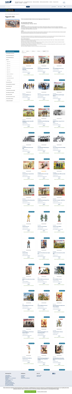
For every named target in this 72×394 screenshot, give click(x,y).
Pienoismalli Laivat (9, 86)
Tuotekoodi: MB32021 (56, 307)
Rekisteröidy (39, 376)
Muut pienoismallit (9, 94)
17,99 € (28, 336)
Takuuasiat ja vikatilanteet (9, 382)
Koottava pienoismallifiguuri (26, 72)
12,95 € (44, 99)
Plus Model (23, 225)
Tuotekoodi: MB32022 (41, 334)
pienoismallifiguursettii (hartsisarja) (42, 229)
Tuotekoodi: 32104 (40, 122)
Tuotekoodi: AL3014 (25, 359)
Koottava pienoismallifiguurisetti (26, 335)
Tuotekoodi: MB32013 (25, 281)
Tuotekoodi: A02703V (56, 280)
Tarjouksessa (23, 375)
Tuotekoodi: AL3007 (55, 227)
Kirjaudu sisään (39, 375)
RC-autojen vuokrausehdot (9, 385)
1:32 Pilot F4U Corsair (25, 226)
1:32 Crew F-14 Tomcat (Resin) (42, 226)
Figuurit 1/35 (8, 67)
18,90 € (28, 204)
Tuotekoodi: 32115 (40, 201)
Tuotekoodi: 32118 (24, 334)
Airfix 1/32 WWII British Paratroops (58, 68)
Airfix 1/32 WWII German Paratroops (27, 305)
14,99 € (59, 310)
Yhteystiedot (7, 377)
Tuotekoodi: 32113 (55, 175)
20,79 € (59, 230)
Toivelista (60, 6)
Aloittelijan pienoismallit (10, 92)
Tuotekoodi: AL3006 (25, 254)
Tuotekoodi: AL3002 (25, 227)
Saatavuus (38, 51)
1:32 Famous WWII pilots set (26, 94)
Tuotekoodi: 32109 (55, 148)
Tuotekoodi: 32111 (40, 175)
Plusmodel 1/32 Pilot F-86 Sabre (58, 331)
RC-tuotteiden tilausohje (9, 384)
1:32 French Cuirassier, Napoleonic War (43, 94)
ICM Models (24, 67)
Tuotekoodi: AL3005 (40, 227)
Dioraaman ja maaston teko (10, 96)
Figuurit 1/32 (8, 69)
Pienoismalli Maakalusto (10, 57)
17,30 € (28, 99)
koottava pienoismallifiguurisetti (57, 71)
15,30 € (59, 72)
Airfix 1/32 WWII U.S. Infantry (57, 279)
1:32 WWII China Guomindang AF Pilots (43, 200)
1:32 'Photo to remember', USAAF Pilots (59, 200)
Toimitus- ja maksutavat (9, 379)
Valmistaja (33, 51)
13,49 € (59, 364)
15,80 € (59, 283)
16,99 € (28, 284)
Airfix (53, 67)
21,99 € (28, 362)
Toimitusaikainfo (8, 380)
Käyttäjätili (53, 6)
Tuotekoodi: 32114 (24, 201)
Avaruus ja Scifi (8, 88)
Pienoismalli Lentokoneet (10, 53)
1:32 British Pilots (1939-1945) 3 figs (43, 68)
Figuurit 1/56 (8, 63)
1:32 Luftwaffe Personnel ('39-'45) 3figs (59, 147)
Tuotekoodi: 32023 (40, 361)
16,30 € (44, 72)
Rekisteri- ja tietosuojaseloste (10, 383)
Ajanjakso (27, 51)
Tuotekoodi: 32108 (40, 148)
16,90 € (59, 204)
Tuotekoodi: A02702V (40, 280)
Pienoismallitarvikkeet (9, 98)
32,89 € (44, 230)
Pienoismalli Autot (9, 82)
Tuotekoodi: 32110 (24, 175)
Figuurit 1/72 (8, 61)
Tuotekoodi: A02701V (56, 69)
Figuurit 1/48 (8, 65)
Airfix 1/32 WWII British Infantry (42, 305)
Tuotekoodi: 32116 (55, 201)
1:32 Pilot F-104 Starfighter (57, 226)
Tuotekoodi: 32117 (55, 255)
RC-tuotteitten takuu (8, 381)
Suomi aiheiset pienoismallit (10, 90)
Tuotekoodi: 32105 (40, 69)
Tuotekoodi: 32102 (55, 97)
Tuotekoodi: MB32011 (41, 255)
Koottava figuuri (55, 334)
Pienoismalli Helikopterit (10, 55)
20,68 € (28, 230)
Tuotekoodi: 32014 (55, 361)
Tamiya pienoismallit (9, 100)
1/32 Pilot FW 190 (25, 252)
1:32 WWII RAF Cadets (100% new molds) (59, 173)
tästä (58, 388)
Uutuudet (22, 376)
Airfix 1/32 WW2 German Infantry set (43, 279)
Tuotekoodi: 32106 (55, 123)
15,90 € (28, 73)
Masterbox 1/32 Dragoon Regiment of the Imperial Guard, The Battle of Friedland (43, 359)
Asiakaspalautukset (8, 376)
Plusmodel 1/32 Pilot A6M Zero (27, 358)
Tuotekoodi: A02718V (40, 306)
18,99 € (44, 257)
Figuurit (7, 59)
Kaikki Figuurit (9, 80)
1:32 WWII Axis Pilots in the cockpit (43, 173)
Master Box (24, 93)
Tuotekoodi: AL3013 (55, 333)
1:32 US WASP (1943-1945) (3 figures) (43, 147)
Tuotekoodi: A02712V (25, 306)
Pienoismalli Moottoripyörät (10, 84)
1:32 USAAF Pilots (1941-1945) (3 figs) (43, 121)
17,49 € (59, 257)
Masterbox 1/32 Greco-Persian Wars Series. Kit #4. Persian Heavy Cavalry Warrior (58, 359)
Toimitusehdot (7, 375)
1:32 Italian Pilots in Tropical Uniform (28, 173)
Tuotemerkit (23, 377)
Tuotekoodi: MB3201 (25, 96)
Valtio (23, 51)
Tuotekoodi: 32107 (24, 149)
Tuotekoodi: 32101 (24, 70)
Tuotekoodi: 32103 (24, 123)
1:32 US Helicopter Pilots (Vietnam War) (28, 200)
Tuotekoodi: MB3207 (40, 96)
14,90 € (28, 309)
